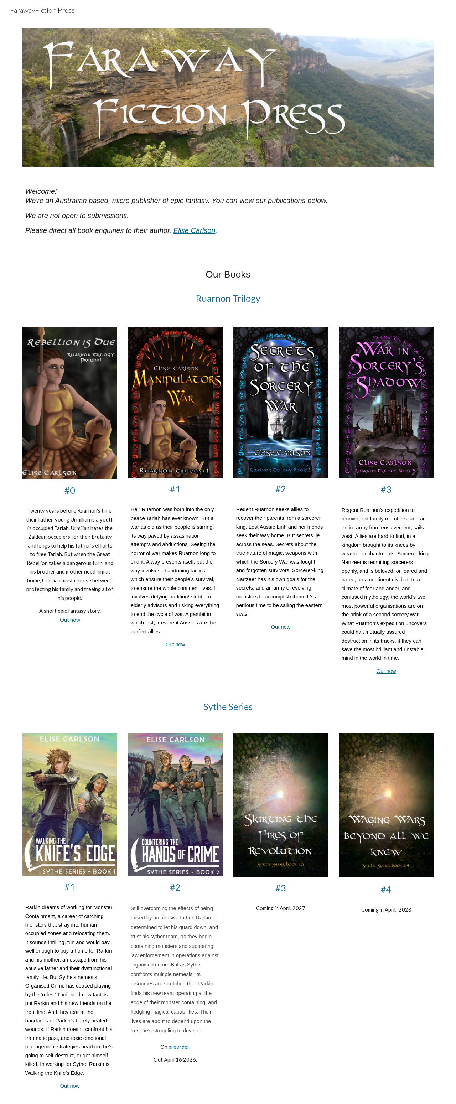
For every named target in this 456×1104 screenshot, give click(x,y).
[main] (228, 211)
